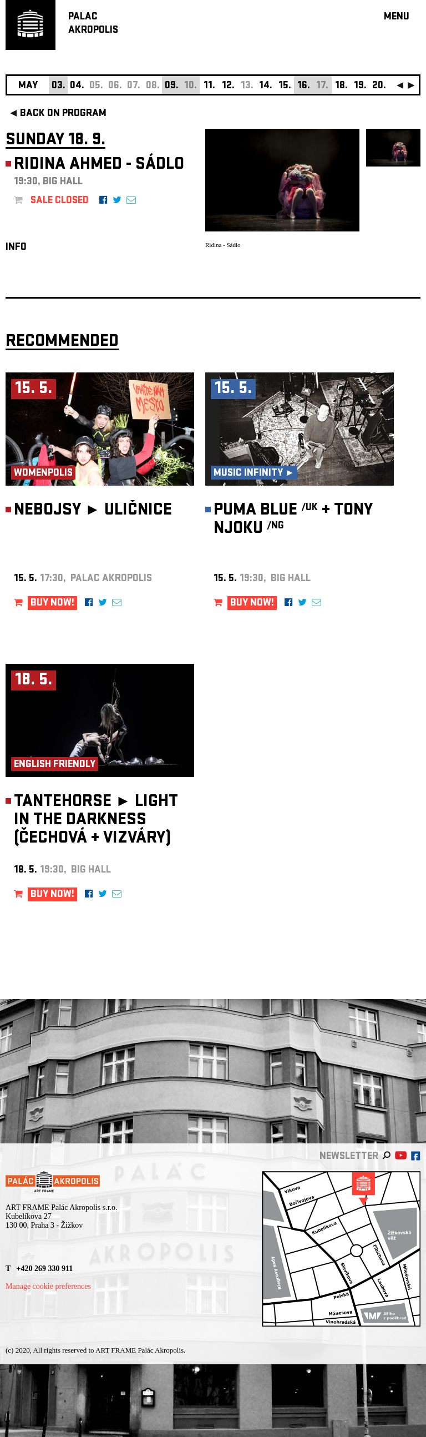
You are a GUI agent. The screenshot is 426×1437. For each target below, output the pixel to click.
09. (172, 86)
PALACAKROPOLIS (93, 24)
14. (265, 86)
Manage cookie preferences (48, 1286)
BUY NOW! (52, 603)
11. (209, 86)
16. (303, 86)
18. (341, 86)
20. (379, 86)
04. (77, 86)
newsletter (349, 1157)
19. (360, 86)
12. (228, 86)
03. (58, 86)
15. (284, 86)
